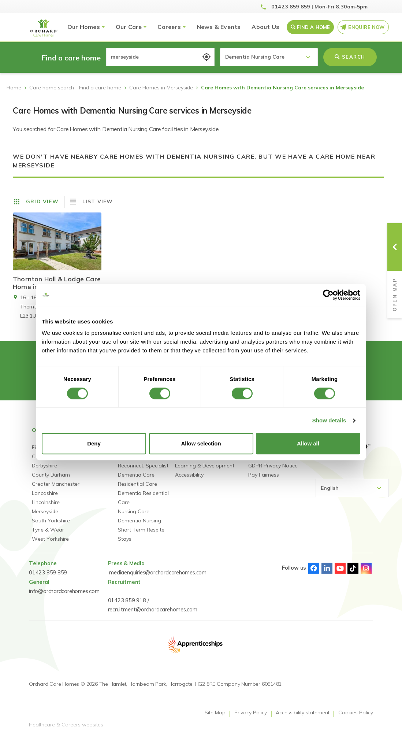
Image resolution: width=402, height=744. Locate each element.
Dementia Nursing (139, 526)
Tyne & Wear (48, 535)
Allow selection (201, 443)
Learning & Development (204, 471)
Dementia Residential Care (143, 503)
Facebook (313, 573)
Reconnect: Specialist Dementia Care (143, 476)
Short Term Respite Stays (141, 540)
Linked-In (326, 573)
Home (14, 87)
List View (97, 201)
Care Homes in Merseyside (161, 87)
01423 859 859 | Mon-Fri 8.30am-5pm (319, 6)
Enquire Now (366, 27)
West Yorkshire (50, 544)
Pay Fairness (263, 480)
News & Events (219, 26)
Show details (329, 420)
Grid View (42, 201)
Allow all (308, 443)
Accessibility (189, 480)
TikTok (352, 573)
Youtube (340, 573)
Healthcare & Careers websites (66, 730)
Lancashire (45, 498)
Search (350, 57)
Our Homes (83, 26)
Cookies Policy (355, 718)
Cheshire (42, 462)
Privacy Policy (250, 718)
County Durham (51, 480)
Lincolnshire (46, 507)
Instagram (366, 573)
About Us (265, 26)
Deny (94, 443)
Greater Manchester (55, 489)
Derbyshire (44, 471)
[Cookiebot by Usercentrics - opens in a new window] (328, 294)
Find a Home (313, 27)
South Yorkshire (51, 526)
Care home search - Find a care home (75, 87)
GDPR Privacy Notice (273, 471)
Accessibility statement (303, 718)
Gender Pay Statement (275, 462)
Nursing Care (133, 517)
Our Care (129, 26)
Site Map (215, 718)
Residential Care (137, 489)
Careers (168, 26)
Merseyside (45, 517)
